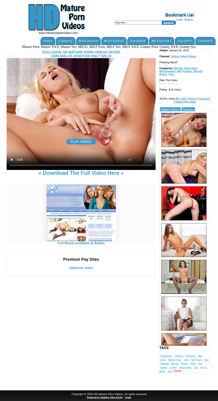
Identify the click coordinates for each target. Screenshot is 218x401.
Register (188, 19)
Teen (186, 360)
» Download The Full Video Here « (81, 173)
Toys (171, 74)
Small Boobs (166, 356)
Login (179, 19)
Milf (179, 71)
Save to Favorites (199, 98)
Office (193, 363)
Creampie (179, 356)
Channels (205, 41)
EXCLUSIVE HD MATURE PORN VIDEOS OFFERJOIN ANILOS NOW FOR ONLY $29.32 (81, 54)
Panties (187, 71)
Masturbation (167, 71)
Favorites (188, 109)
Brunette (175, 363)
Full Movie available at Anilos (81, 241)
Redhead (164, 363)
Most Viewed (114, 41)
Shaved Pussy (175, 360)
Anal (200, 363)
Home (47, 41)
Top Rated (137, 41)
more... (179, 371)
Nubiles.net (76, 267)
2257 (184, 98)
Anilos (89, 267)
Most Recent (88, 41)
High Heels (190, 68)
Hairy (206, 360)
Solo (170, 371)
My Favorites (161, 41)
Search (169, 23)
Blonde (178, 68)
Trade (128, 397)
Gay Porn (185, 41)
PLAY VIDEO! (81, 142)
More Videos (188, 56)
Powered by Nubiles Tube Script (104, 397)
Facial (163, 360)
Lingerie (173, 367)
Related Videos (170, 109)
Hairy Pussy (196, 360)
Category (66, 41)
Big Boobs (190, 356)
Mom (200, 356)
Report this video (185, 101)
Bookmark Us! (179, 14)
